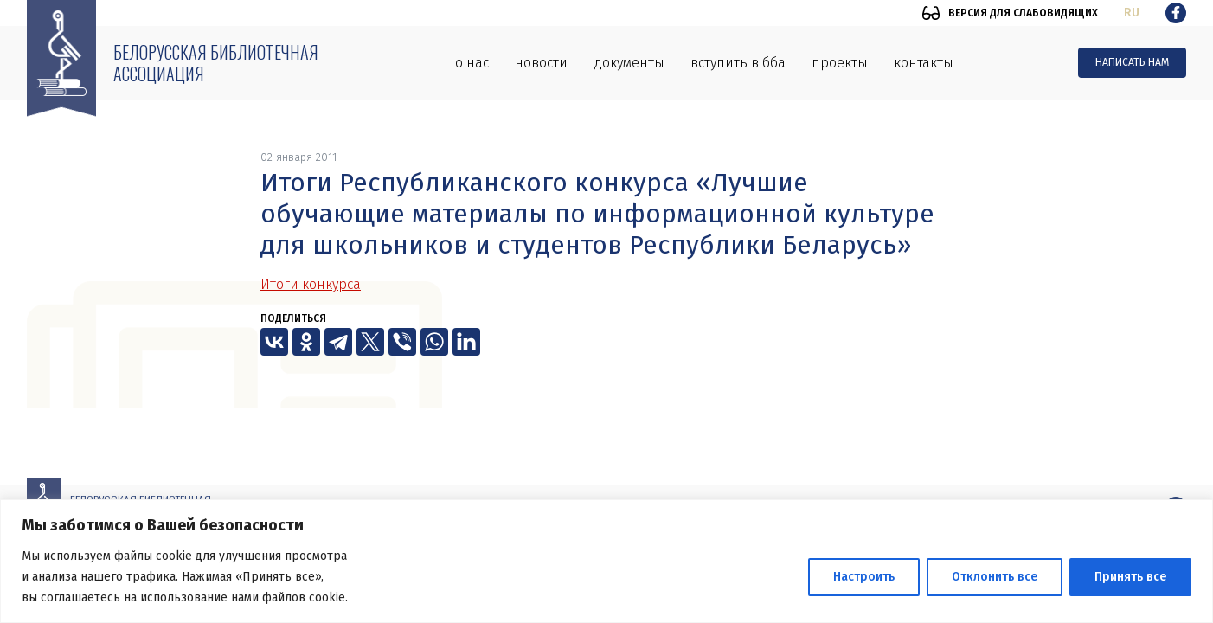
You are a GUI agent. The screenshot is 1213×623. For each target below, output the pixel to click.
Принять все (1130, 576)
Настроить (864, 576)
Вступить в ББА (738, 63)
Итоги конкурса (310, 284)
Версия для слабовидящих (1023, 13)
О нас (472, 63)
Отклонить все (994, 576)
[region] (606, 561)
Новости (541, 63)
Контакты (923, 63)
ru (1131, 12)
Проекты (840, 63)
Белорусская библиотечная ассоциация (215, 63)
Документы (629, 63)
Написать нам (1132, 62)
